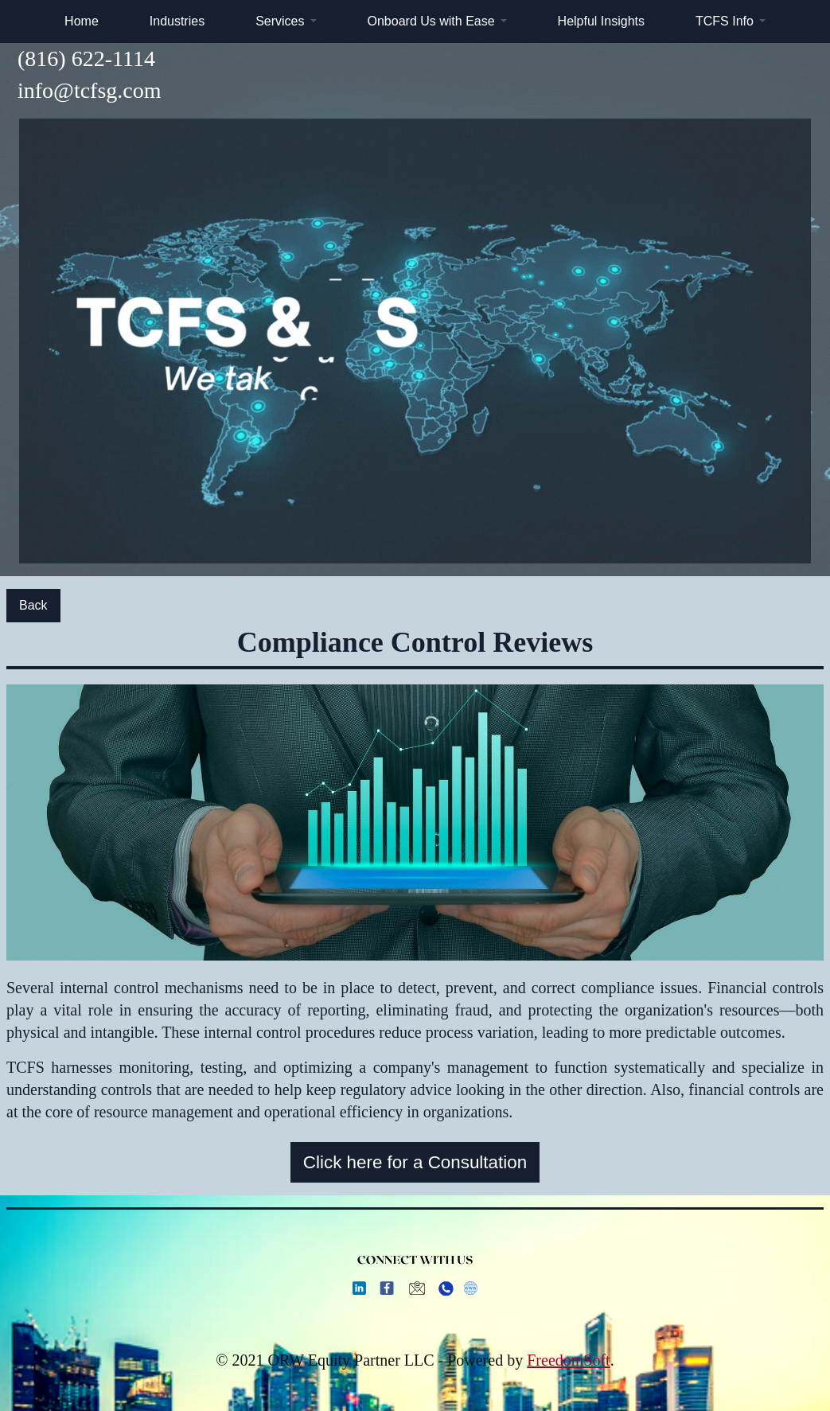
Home (81, 21)
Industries (177, 21)
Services (279, 21)
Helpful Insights (601, 21)
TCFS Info (725, 21)
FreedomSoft (568, 1360)
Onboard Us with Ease (431, 21)
